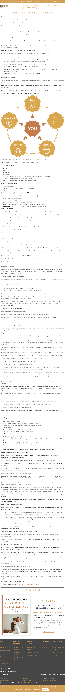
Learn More (36, 689)
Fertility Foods (43, 647)
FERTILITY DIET (57, 5)
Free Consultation (57, 652)
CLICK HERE (4, 584)
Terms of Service (31, 682)
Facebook (55, 655)
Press (17, 1)
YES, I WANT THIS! (48, 631)
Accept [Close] (45, 689)
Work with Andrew (5, 650)
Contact (22, 1)
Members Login (54, 1)
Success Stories (30, 1)
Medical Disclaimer (26, 680)
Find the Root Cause (32, 655)
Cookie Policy (25, 678)
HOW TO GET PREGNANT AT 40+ (31, 5)
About (46, 1)
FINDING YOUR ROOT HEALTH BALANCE (29, 584)
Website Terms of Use (5, 680)
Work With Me (40, 1)
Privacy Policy (3, 678)
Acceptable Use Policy (48, 678)
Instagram (55, 659)
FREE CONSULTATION (29, 7)
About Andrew (3, 647)
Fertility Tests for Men (32, 652)
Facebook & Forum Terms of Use (51, 680)
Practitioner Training (8, 1)
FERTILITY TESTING (46, 5)
